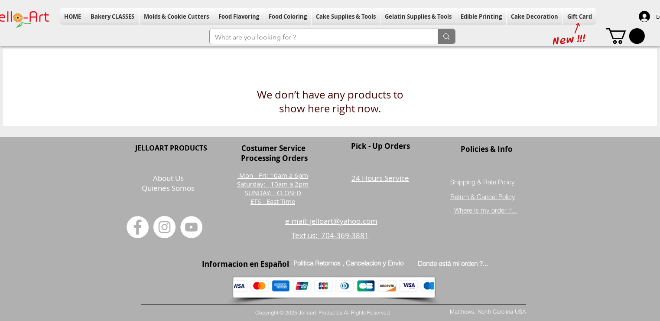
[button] (112, 16)
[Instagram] (164, 227)
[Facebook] (138, 227)
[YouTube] (191, 227)
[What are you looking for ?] (317, 37)
